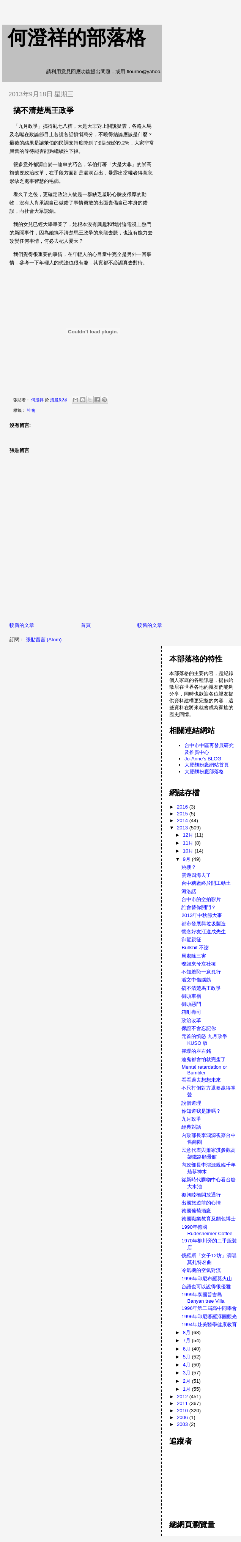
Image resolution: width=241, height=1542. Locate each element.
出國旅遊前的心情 (201, 1203)
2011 (183, 1403)
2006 (183, 1417)
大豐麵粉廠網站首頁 (206, 765)
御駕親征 (191, 939)
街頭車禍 (191, 996)
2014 (183, 820)
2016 (183, 807)
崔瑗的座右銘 (196, 1051)
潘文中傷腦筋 (196, 980)
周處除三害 (193, 956)
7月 (187, 1340)
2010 (183, 1410)
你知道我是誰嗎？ (201, 1111)
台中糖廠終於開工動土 (206, 883)
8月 (187, 1332)
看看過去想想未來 (201, 1080)
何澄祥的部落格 (77, 38)
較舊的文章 (149, 625)
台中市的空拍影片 (201, 899)
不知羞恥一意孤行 (201, 972)
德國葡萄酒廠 (196, 1211)
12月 (189, 835)
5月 (187, 1357)
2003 (183, 1424)
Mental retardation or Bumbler (204, 1070)
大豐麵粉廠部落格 (204, 771)
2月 (187, 1381)
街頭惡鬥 (191, 1004)
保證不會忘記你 (198, 1028)
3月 (187, 1373)
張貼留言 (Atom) (44, 639)
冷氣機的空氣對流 (201, 1270)
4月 (187, 1365)
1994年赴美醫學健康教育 (209, 1324)
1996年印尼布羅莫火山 (206, 1278)
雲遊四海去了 (196, 875)
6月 (187, 1349)
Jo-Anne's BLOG (202, 759)
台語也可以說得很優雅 (206, 1286)
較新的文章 (21, 625)
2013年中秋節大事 (201, 915)
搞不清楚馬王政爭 (201, 988)
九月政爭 (191, 1119)
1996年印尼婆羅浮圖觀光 (209, 1316)
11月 (189, 843)
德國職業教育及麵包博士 (208, 1219)
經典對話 (191, 1127)
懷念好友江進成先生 (203, 931)
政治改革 (191, 1020)
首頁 (86, 625)
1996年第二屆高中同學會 (209, 1308)
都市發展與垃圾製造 (203, 923)
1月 (187, 1389)
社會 (31, 410)
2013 (183, 828)
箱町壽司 (191, 1012)
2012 (183, 1396)
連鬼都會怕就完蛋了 (203, 1059)
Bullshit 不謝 (195, 947)
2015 (183, 814)
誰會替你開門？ (198, 907)
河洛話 (188, 891)
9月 (187, 859)
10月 (189, 851)
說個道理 (191, 1103)
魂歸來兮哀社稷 (198, 964)
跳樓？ (188, 867)
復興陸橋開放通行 (201, 1195)
